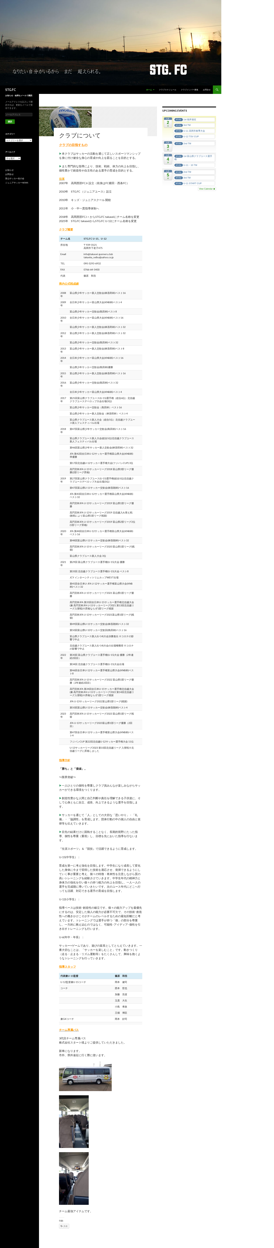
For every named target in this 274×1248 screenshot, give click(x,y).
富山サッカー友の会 (14, 178)
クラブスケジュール (167, 89)
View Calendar (207, 189)
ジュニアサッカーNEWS (16, 182)
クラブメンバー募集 (189, 89)
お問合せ (207, 89)
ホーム (149, 89)
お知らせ (9, 170)
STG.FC (10, 90)
